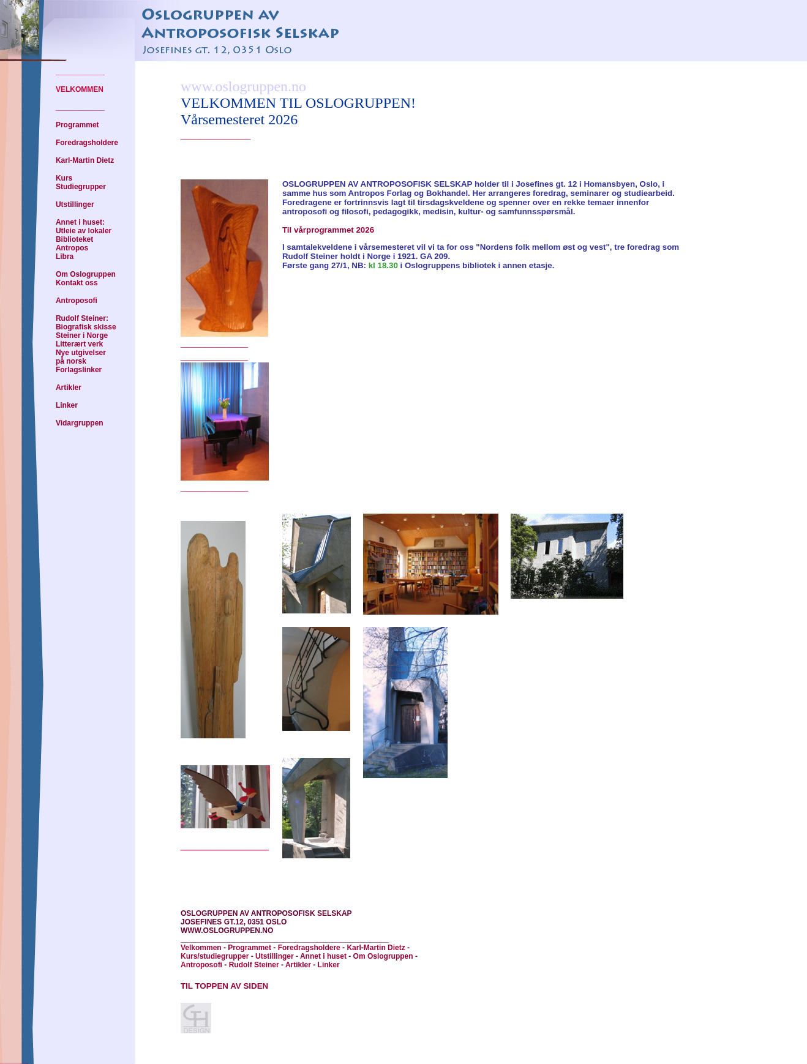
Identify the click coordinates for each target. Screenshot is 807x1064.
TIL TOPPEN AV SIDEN (224, 986)
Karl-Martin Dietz (85, 160)
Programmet (77, 125)
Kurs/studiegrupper (215, 956)
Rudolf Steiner (254, 965)
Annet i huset (323, 956)
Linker (67, 405)
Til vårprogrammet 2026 (328, 229)
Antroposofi (76, 300)
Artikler (68, 387)
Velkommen (201, 947)
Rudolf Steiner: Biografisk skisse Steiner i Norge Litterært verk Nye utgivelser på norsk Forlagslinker (86, 344)
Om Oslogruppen (383, 956)
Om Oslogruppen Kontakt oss (86, 278)
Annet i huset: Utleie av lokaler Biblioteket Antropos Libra (83, 239)
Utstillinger (75, 204)
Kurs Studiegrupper (81, 182)
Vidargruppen (79, 423)
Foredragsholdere (87, 142)
